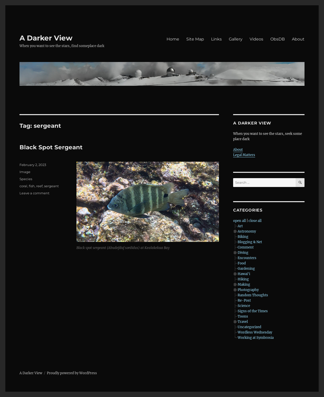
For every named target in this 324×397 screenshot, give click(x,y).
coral (23, 186)
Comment (246, 247)
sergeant (51, 186)
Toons (243, 316)
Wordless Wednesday (255, 332)
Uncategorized (249, 327)
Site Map (195, 39)
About (298, 39)
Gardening (246, 268)
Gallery (235, 39)
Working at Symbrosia (256, 338)
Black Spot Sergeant (51, 147)
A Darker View (45, 38)
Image (24, 172)
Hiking (243, 279)
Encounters (247, 258)
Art (240, 226)
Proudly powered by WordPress (72, 373)
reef (39, 186)
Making (244, 284)
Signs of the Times (253, 311)
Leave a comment (34, 193)
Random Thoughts (253, 295)
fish (32, 186)
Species (25, 179)
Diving (243, 252)
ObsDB (277, 39)
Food (242, 263)
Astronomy (247, 231)
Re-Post (244, 300)
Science (244, 306)
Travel (243, 322)
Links (216, 39)
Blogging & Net (250, 242)
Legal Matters (244, 155)
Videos (256, 39)
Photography (248, 290)
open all (239, 221)
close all (255, 221)
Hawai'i (244, 274)
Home (173, 39)
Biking (243, 237)
